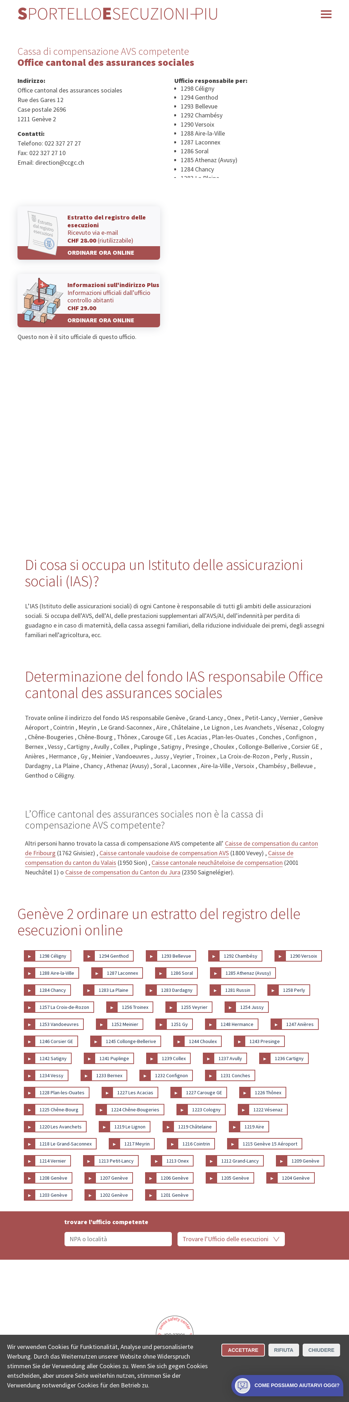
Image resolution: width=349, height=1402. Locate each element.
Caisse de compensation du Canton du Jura (122, 872)
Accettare (243, 1350)
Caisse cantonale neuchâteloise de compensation (217, 862)
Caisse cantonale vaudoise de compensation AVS (164, 853)
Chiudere (321, 1350)
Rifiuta (283, 1350)
